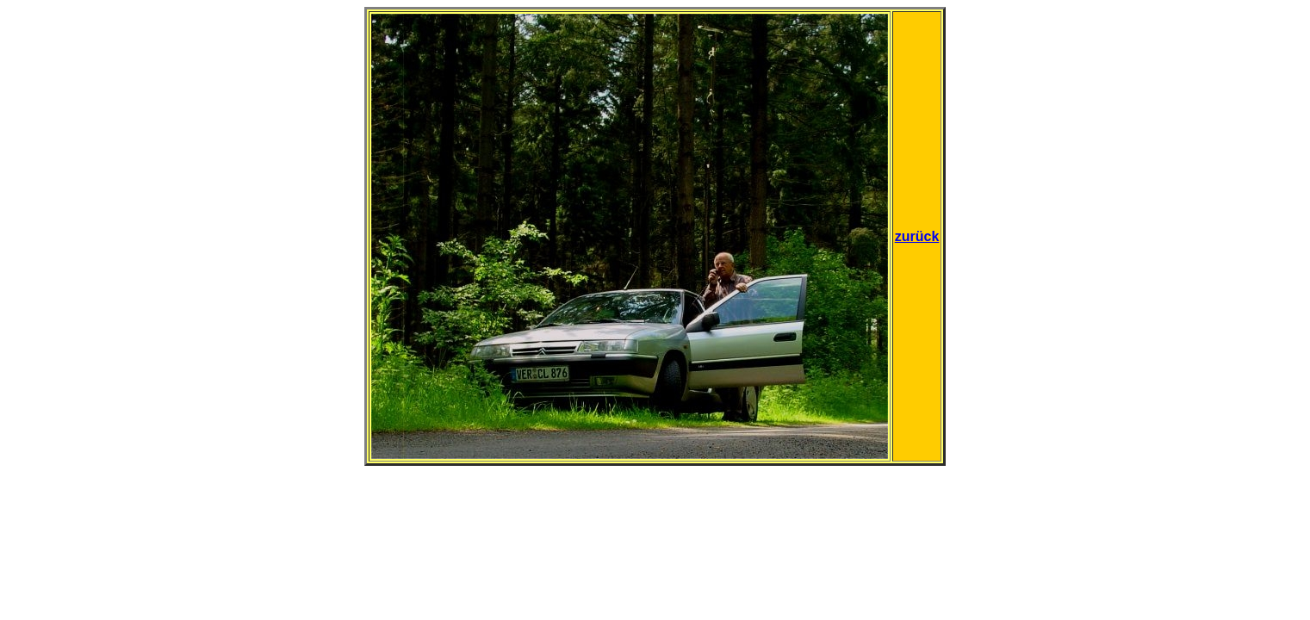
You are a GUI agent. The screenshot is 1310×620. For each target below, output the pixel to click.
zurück (917, 236)
